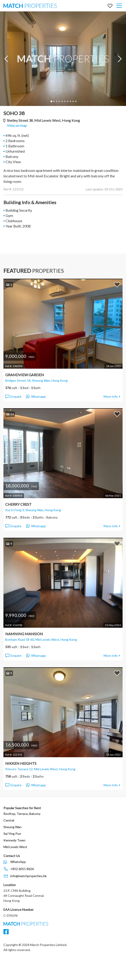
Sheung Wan (12, 827)
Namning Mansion (24, 634)
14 (10, 414)
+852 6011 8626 (22, 869)
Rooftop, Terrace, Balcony (21, 814)
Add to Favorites (117, 284)
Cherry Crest (18, 504)
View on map (17, 125)
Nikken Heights (20, 763)
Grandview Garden (24, 375)
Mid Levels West (15, 847)
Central (8, 820)
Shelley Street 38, (43, 120)
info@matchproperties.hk (28, 876)
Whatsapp (36, 396)
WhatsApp (18, 862)
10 (76, 101)
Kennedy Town (14, 840)
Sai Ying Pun (12, 833)
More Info (111, 396)
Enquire (13, 396)
